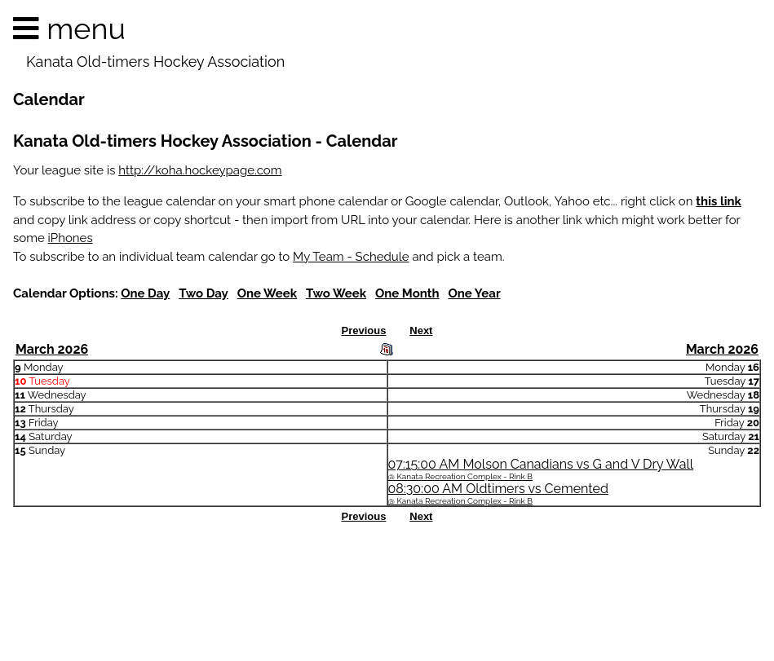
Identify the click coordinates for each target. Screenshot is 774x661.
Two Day (203, 293)
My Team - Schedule (351, 256)
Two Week (336, 293)
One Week (267, 293)
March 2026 (51, 349)
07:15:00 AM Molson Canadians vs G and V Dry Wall (541, 468)
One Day (145, 293)
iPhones (70, 238)
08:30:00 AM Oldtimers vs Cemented (498, 493)
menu (155, 42)
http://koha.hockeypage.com (199, 170)
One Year (474, 293)
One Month (407, 293)
